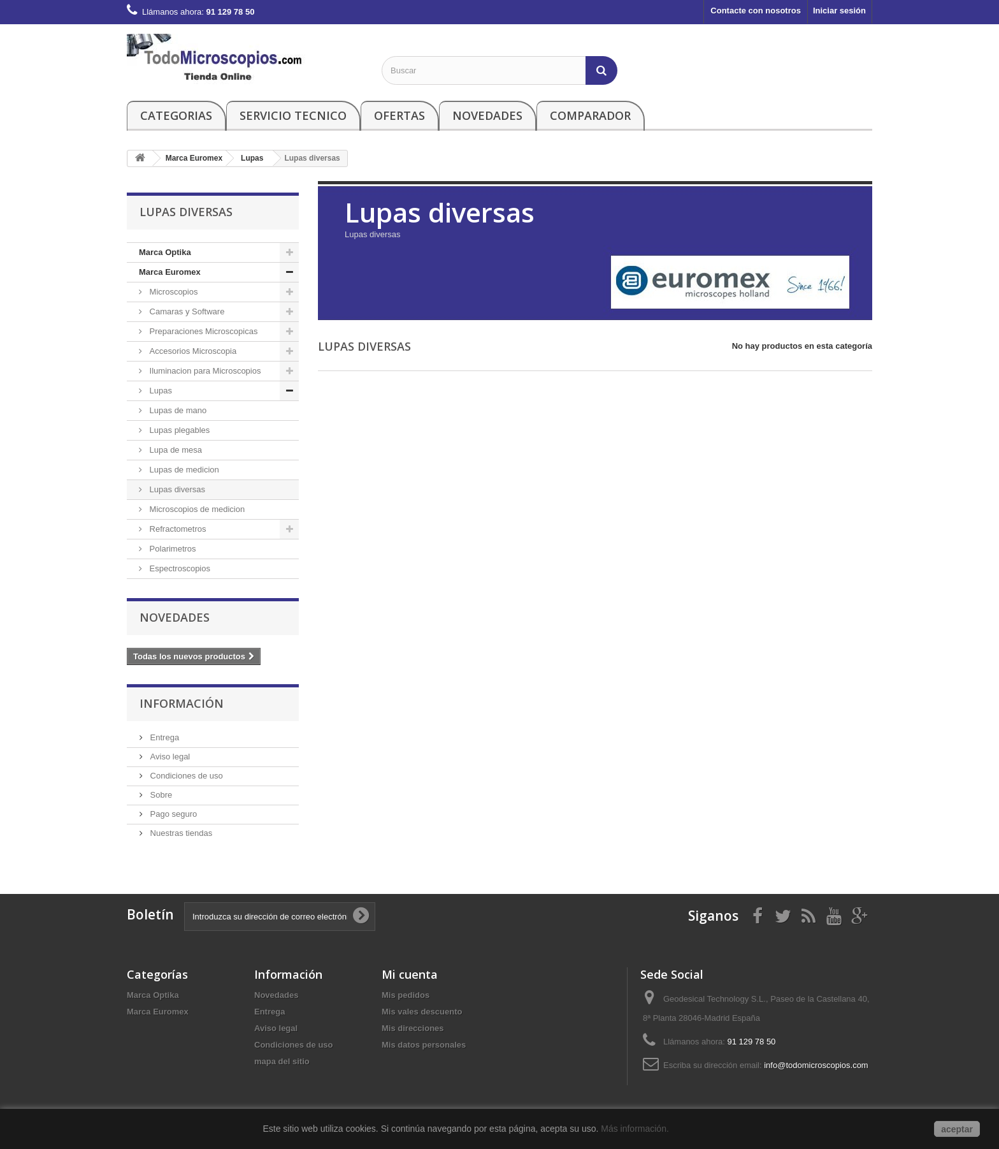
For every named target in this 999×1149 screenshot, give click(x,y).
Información (182, 703)
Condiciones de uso (185, 775)
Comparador (590, 115)
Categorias (176, 115)
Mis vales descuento (422, 1011)
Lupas (159, 390)
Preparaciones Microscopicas (202, 331)
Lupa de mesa (174, 450)
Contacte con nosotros (755, 10)
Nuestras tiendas (180, 833)
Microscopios (172, 291)
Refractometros (176, 529)
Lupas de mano (176, 410)
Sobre (160, 795)
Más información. (636, 1128)
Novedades (487, 115)
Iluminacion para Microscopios (204, 371)
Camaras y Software (185, 311)
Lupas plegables (178, 430)
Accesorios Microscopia (191, 351)
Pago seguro (172, 814)
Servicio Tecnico (293, 115)
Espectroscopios (178, 568)
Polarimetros (171, 548)
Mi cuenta (410, 974)
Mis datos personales (424, 1045)
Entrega (163, 737)
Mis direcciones (413, 1028)
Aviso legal (169, 756)
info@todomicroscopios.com (816, 1065)
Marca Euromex (170, 272)
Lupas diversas (176, 489)
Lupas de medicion (183, 469)
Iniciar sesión (839, 10)
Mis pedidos (405, 995)
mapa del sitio (282, 1061)
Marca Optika (165, 252)
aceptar (957, 1129)
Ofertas (399, 115)
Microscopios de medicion (196, 509)
